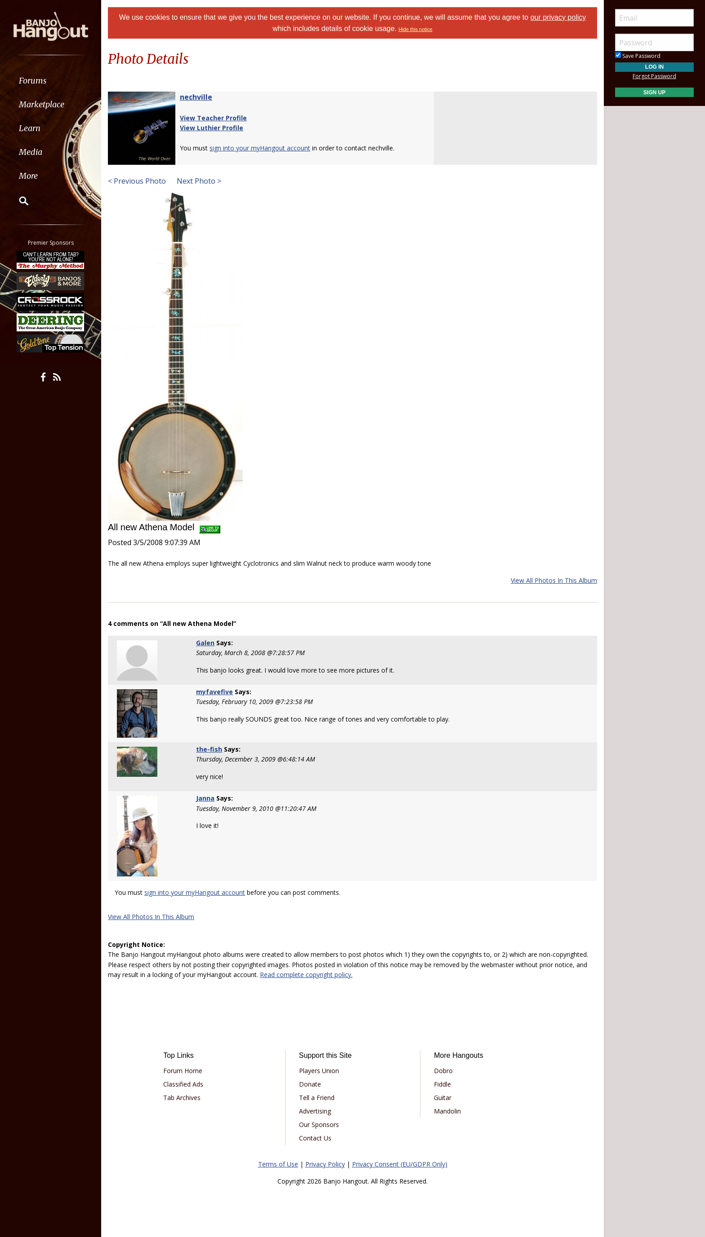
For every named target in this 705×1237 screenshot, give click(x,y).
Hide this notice (415, 29)
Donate (310, 1084)
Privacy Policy (325, 1164)
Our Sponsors (319, 1124)
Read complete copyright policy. (306, 974)
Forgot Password (654, 76)
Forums (33, 80)
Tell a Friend (317, 1097)
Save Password (637, 56)
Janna (205, 798)
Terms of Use (278, 1164)
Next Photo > (198, 181)
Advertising (315, 1111)
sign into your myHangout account (260, 148)
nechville (196, 97)
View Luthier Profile (211, 127)
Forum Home (182, 1070)
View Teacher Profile (213, 118)
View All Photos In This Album (554, 580)
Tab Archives (182, 1097)
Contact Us (315, 1138)
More (28, 176)
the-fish (209, 749)
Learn (29, 128)
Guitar (442, 1097)
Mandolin (447, 1111)
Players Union (319, 1070)
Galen (205, 642)
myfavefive (214, 691)
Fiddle (442, 1084)
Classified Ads (183, 1084)
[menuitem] (50, 80)
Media (30, 152)
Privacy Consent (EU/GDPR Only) (399, 1164)
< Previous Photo (137, 181)
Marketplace (41, 104)
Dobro (443, 1070)
